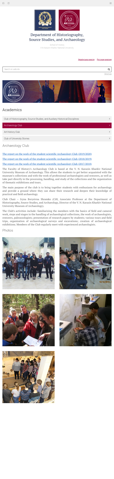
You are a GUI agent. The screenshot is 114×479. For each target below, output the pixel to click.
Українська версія (86, 59)
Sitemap (108, 74)
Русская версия (104, 59)
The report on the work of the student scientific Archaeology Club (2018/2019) (47, 159)
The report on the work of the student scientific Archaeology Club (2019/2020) (47, 154)
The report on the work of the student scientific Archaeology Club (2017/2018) (47, 164)
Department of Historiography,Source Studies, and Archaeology (57, 37)
